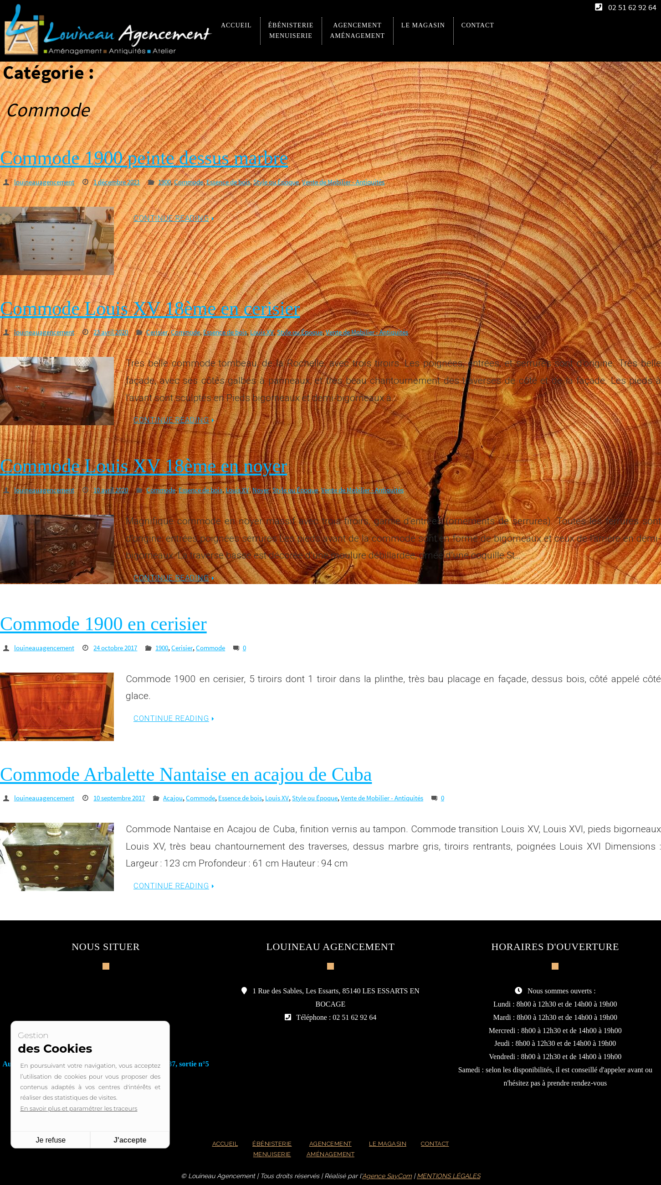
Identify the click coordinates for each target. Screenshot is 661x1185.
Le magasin (389, 1142)
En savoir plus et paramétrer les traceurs (79, 1108)
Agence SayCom (387, 1176)
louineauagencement (46, 181)
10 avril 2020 (117, 488)
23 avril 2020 (117, 331)
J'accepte (130, 1140)
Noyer (278, 488)
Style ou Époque (298, 181)
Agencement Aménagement (328, 1148)
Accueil (220, 1142)
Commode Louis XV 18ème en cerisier (150, 308)
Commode (202, 181)
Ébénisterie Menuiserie (269, 1148)
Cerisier (166, 331)
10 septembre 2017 (127, 796)
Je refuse (51, 1140)
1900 (176, 181)
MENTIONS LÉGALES (448, 1176)
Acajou (184, 796)
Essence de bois (245, 181)
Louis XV (280, 331)
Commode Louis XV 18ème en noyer (143, 464)
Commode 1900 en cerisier (103, 622)
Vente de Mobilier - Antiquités (370, 181)
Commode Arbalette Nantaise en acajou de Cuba (186, 772)
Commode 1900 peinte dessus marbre (144, 157)
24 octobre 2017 (122, 646)
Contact (439, 1142)
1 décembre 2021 (124, 181)
